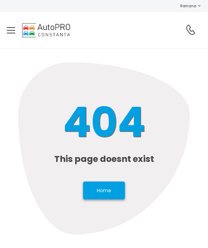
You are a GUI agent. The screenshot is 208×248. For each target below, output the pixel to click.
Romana (184, 6)
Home (104, 190)
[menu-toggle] (11, 30)
